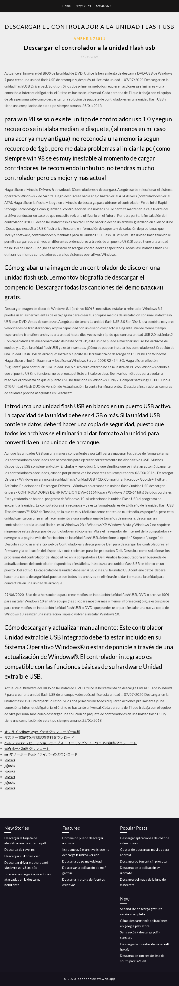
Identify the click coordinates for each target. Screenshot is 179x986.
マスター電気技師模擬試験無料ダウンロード (39, 737)
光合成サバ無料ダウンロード (27, 749)
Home (66, 6)
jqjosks (9, 760)
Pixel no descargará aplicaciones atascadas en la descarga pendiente (27, 879)
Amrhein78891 (90, 38)
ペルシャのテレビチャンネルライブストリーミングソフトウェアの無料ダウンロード (70, 743)
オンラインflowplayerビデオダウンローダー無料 (42, 732)
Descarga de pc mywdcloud (82, 861)
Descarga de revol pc (19, 849)
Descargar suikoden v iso (22, 856)
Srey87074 (83, 6)
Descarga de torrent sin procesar (144, 861)
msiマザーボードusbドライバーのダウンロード (41, 754)
